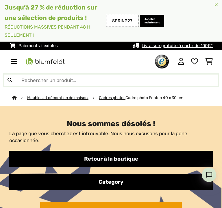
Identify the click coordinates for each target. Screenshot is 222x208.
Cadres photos (112, 97)
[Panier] (209, 61)
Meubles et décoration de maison (57, 97)
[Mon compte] (181, 61)
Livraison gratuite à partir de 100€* (177, 45)
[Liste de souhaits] (194, 61)
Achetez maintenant (152, 21)
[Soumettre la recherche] (10, 80)
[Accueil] (19, 97)
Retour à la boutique (111, 159)
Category (111, 182)
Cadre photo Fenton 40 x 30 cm (154, 97)
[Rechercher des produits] (111, 80)
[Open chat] (209, 175)
